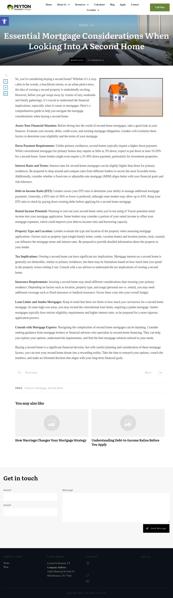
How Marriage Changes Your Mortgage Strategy (51, 429)
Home (6, 563)
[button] (4, 21)
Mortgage (77, 60)
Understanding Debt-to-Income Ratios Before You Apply (128, 429)
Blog (6, 567)
